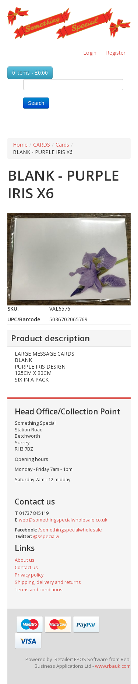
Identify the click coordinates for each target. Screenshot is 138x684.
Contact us (26, 567)
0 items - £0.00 (30, 72)
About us (25, 560)
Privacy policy (29, 575)
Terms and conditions (39, 589)
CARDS (41, 144)
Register (115, 52)
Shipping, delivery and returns (48, 582)
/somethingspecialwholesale (70, 530)
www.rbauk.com (113, 666)
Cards (62, 144)
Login (89, 52)
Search (36, 103)
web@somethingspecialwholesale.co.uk (63, 520)
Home (20, 144)
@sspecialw (46, 536)
